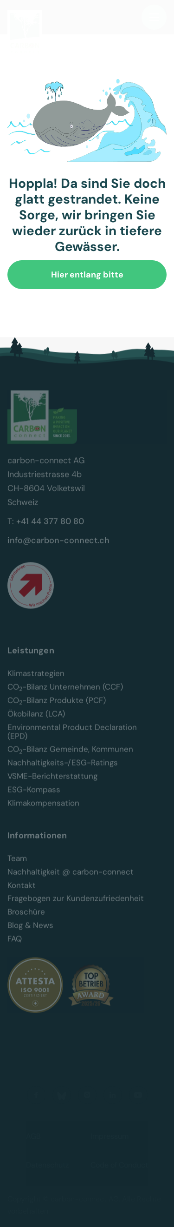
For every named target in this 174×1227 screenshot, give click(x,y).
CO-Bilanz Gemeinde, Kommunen (70, 756)
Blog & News (30, 932)
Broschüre (26, 919)
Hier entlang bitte (87, 274)
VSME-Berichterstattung (52, 783)
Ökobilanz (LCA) (36, 720)
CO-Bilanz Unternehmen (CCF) (65, 693)
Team (17, 865)
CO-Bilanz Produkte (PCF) (56, 707)
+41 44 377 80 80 (50, 528)
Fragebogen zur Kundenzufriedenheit (75, 905)
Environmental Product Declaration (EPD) (73, 738)
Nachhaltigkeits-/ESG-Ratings (62, 769)
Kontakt (21, 892)
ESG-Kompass (33, 796)
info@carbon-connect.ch (58, 547)
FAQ (14, 945)
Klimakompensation (43, 809)
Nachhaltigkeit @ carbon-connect (70, 878)
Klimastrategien (35, 680)
